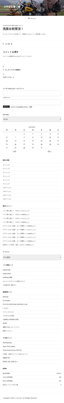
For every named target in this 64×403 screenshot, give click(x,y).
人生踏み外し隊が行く (10, 285)
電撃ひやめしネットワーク (11, 327)
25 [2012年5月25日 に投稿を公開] (50, 144)
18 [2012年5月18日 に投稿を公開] (50, 140)
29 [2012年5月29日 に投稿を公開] (24, 147)
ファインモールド (8, 312)
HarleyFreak (6, 270)
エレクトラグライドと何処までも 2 (14, 281)
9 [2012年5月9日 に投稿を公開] (32, 137)
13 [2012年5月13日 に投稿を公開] (7, 140)
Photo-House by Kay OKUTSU (12, 350)
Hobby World (7, 273)
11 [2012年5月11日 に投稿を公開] (50, 137)
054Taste (5, 297)
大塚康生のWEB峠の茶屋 (10, 319)
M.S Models (6, 300)
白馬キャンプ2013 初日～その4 (13, 245)
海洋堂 (5, 323)
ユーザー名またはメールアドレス (13, 88)
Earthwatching (7, 342)
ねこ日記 (8, 43)
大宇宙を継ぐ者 (12, 6)
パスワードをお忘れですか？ (20, 106)
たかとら (21, 25)
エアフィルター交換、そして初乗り (14, 226)
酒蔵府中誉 (6, 358)
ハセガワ (5, 308)
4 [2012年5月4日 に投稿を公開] (50, 134)
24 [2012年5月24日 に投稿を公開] (41, 144)
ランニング (6, 165)
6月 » (49, 151)
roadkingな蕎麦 (7, 277)
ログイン (21, 56)
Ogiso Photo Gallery (9, 346)
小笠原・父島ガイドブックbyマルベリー (15, 354)
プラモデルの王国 (8, 316)
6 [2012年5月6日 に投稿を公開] (6, 137)
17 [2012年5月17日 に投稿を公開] (41, 140)
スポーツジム (7, 187)
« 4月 (14, 151)
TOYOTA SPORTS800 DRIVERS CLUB (15, 304)
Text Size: (6, 114)
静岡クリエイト (7, 331)
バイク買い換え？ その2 (11, 211)
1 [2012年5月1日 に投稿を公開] (24, 134)
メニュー (32, 18)
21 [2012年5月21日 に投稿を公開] (15, 144)
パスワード (6, 97)
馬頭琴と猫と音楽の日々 (10, 361)
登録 (30, 106)
